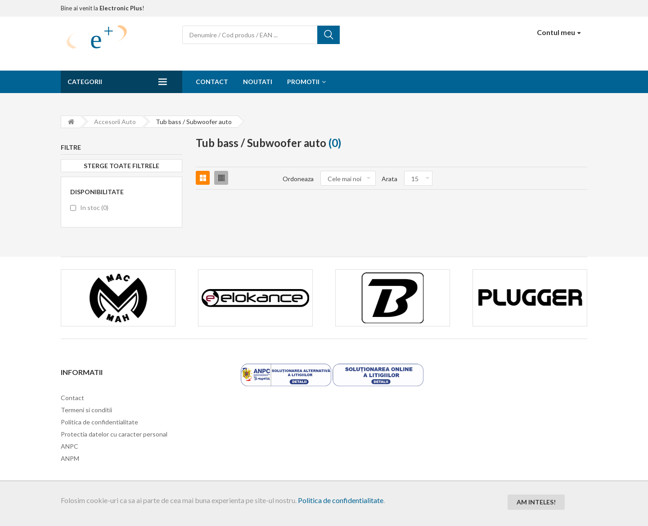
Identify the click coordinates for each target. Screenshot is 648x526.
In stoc (94, 207)
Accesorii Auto (115, 121)
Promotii (303, 81)
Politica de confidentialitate (340, 500)
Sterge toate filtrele (121, 165)
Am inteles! (536, 502)
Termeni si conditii (86, 410)
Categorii (85, 81)
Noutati (257, 81)
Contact (212, 81)
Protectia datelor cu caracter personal (114, 434)
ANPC (69, 446)
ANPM (70, 458)
